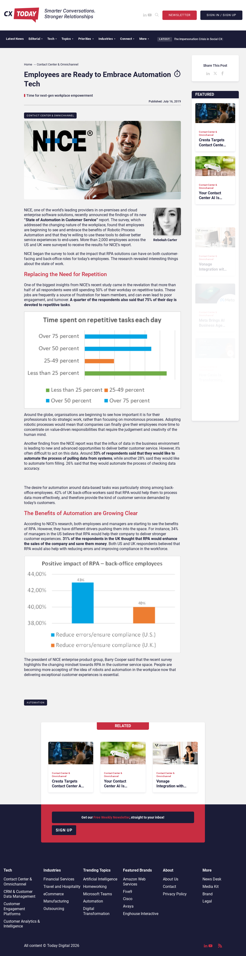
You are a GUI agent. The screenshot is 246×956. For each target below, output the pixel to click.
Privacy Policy (175, 894)
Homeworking (95, 886)
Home (28, 64)
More (144, 39)
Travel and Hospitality (61, 886)
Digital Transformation (96, 911)
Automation (35, 702)
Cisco (127, 899)
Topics (67, 39)
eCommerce (53, 894)
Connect (127, 39)
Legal (207, 901)
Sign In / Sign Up (221, 15)
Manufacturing (56, 901)
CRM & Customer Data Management (19, 894)
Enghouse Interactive (140, 913)
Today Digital (58, 945)
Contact (169, 886)
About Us (170, 879)
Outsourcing (53, 908)
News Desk (212, 879)
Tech (52, 39)
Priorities (86, 39)
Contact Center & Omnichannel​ (50, 115)
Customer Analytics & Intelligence (22, 924)
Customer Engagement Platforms (14, 909)
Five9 (127, 891)
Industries (106, 39)
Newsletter (180, 15)
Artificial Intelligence (100, 879)
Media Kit (211, 886)
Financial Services (58, 879)
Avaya (128, 906)
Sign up (64, 830)
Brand (208, 894)
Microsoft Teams (97, 894)
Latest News (15, 39)
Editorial (36, 39)
